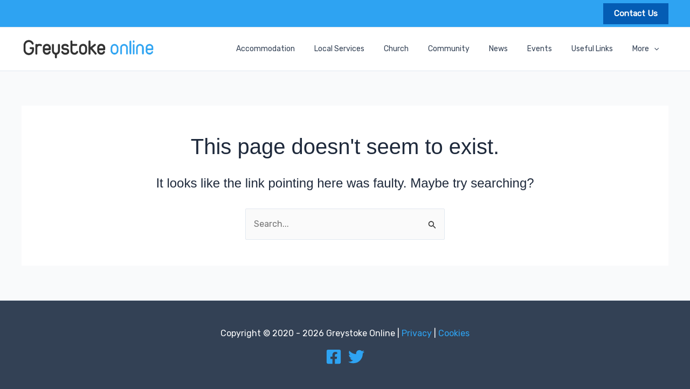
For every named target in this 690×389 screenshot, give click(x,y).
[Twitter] (356, 357)
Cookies (454, 333)
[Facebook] (334, 357)
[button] (635, 13)
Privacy (417, 333)
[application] (656, 49)
